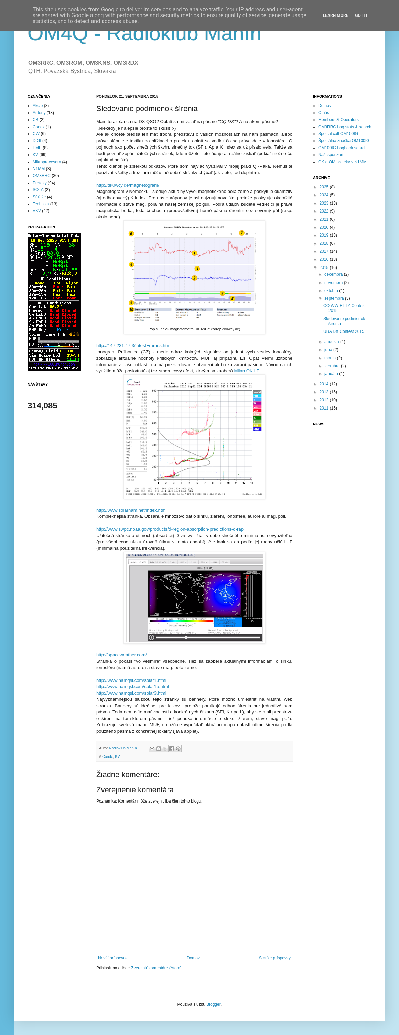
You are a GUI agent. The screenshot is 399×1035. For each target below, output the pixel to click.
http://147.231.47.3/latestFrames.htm (133, 345)
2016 (325, 259)
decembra (334, 274)
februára (332, 365)
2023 (325, 203)
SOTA (38, 189)
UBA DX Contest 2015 (343, 331)
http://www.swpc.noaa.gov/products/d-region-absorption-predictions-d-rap (170, 529)
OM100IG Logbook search (342, 147)
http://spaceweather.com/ (121, 654)
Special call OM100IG (338, 133)
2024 (325, 195)
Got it (361, 15)
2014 (325, 384)
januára (331, 373)
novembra (334, 282)
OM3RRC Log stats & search (344, 126)
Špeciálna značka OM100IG (343, 140)
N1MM (39, 168)
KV (117, 756)
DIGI (37, 140)
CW (36, 133)
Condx (107, 756)
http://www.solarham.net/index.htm (131, 510)
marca (330, 358)
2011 (325, 408)
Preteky (40, 183)
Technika (41, 203)
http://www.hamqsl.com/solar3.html (131, 693)
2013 (325, 392)
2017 (325, 251)
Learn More (335, 15)
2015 (325, 267)
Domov (193, 958)
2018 (325, 243)
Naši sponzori (330, 154)
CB (36, 119)
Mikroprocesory (47, 162)
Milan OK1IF (246, 370)
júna (328, 349)
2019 (325, 235)
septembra (334, 298)
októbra (331, 290)
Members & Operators (338, 119)
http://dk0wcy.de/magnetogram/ (127, 185)
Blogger (213, 1004)
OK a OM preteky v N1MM (342, 162)
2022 (325, 211)
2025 (325, 187)
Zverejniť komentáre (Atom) (156, 968)
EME (37, 147)
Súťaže (39, 197)
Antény (39, 112)
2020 (325, 227)
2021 (325, 219)
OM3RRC (42, 175)
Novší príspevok (113, 958)
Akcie (38, 105)
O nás (323, 112)
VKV (37, 210)
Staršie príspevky (275, 958)
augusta (332, 341)
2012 (325, 399)
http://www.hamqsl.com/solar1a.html (132, 686)
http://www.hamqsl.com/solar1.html (131, 680)
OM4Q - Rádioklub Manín (144, 33)
